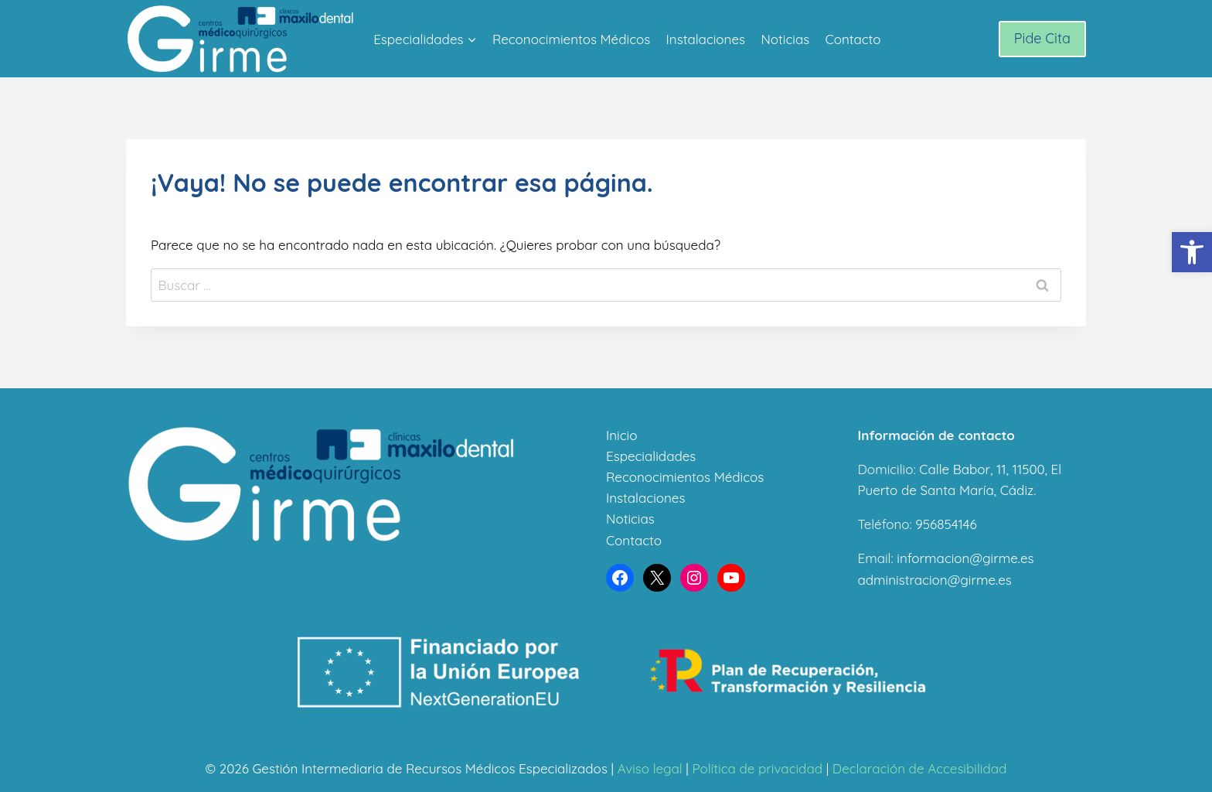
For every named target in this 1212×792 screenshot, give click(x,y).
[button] (1192, 252)
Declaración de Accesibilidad (919, 768)
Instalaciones (705, 39)
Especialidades (651, 456)
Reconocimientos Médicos (571, 39)
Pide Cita (1042, 38)
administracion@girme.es (935, 580)
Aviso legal (650, 768)
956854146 (945, 524)
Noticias (785, 39)
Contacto (853, 39)
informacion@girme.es (965, 558)
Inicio (621, 435)
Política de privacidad (757, 768)
